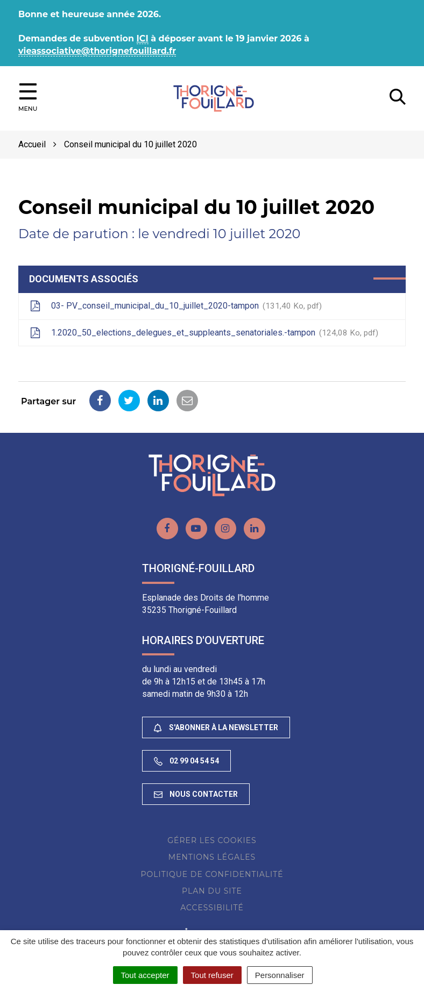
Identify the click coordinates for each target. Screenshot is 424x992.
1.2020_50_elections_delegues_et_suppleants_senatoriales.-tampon (204, 333)
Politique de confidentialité (211, 874)
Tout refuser (212, 975)
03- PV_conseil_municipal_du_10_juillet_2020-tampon (176, 306)
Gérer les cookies (211, 840)
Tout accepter (145, 975)
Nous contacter (196, 794)
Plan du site (212, 891)
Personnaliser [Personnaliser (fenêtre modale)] (280, 975)
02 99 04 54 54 (186, 761)
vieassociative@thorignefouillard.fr (97, 51)
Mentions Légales (212, 857)
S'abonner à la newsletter (216, 727)
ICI (143, 38)
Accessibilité (212, 907)
